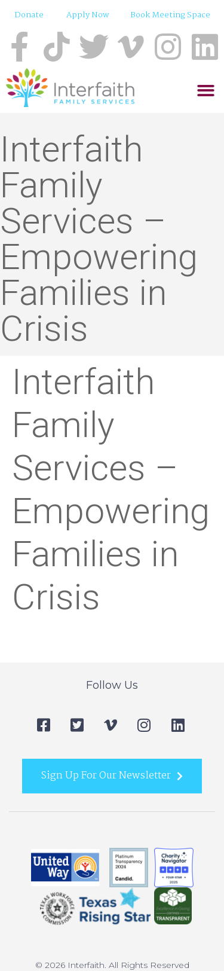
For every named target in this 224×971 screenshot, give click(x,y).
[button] (206, 91)
